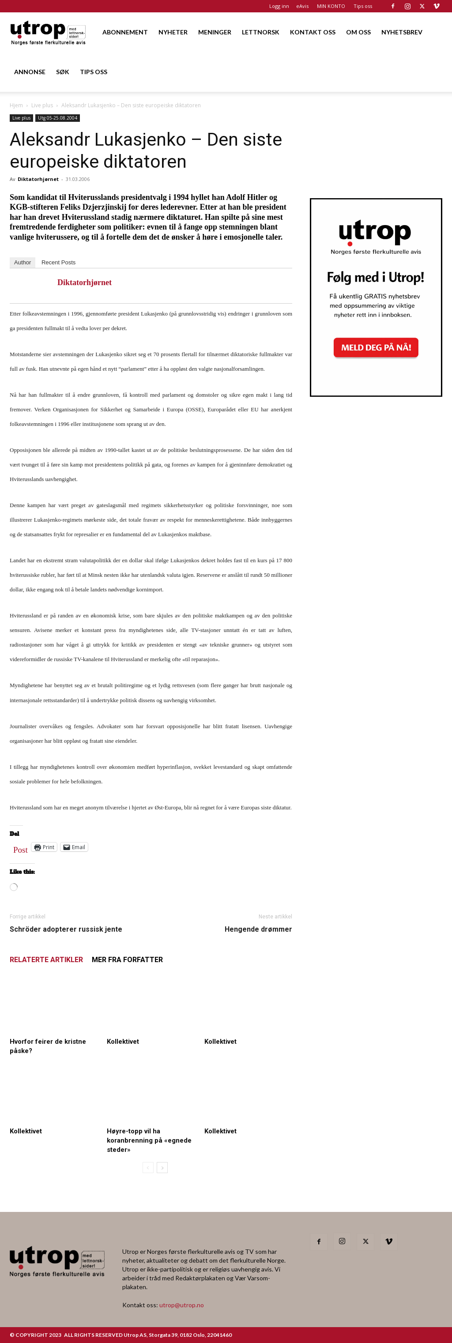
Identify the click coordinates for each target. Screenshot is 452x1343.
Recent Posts (58, 262)
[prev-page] (148, 1167)
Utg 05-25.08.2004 (57, 118)
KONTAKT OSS (312, 32)
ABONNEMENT (125, 32)
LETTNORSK (260, 32)
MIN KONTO (331, 6)
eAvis (302, 6)
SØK (62, 71)
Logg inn (279, 6)
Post (20, 847)
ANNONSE (29, 71)
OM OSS (358, 32)
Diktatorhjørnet (38, 179)
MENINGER (214, 32)
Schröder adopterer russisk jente (66, 929)
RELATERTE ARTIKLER (46, 960)
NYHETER (173, 32)
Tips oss (363, 6)
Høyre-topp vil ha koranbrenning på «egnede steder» (149, 1140)
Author (22, 262)
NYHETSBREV (401, 32)
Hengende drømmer (258, 929)
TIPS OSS (93, 71)
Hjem (16, 105)
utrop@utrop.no (181, 1305)
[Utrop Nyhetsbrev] (376, 394)
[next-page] (162, 1167)
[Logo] (48, 32)
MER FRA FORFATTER (127, 960)
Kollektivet (123, 1042)
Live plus (42, 105)
